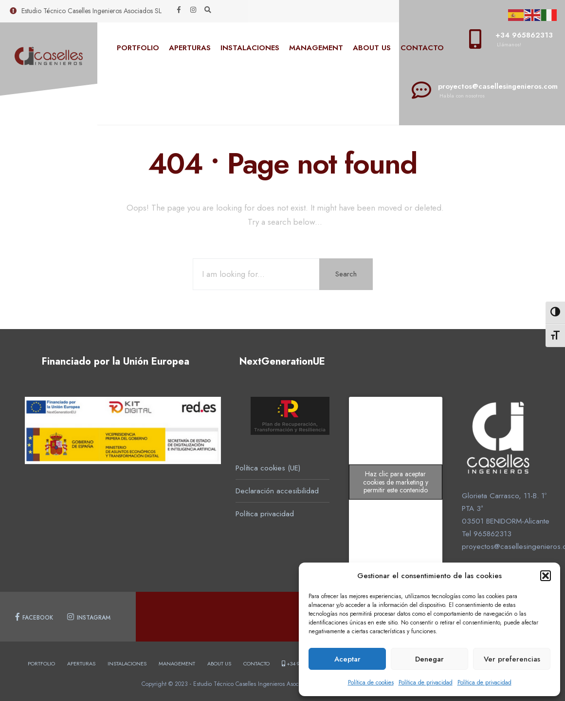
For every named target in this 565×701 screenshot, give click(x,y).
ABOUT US (372, 47)
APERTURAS (190, 47)
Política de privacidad (426, 682)
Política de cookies (371, 682)
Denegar (429, 659)
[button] (545, 576)
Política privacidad (265, 513)
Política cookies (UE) (268, 468)
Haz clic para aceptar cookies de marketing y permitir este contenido (395, 482)
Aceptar (347, 659)
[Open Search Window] (207, 10)
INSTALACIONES (249, 47)
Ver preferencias (512, 659)
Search (346, 274)
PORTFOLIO (138, 47)
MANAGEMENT (316, 47)
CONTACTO (422, 47)
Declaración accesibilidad (277, 491)
